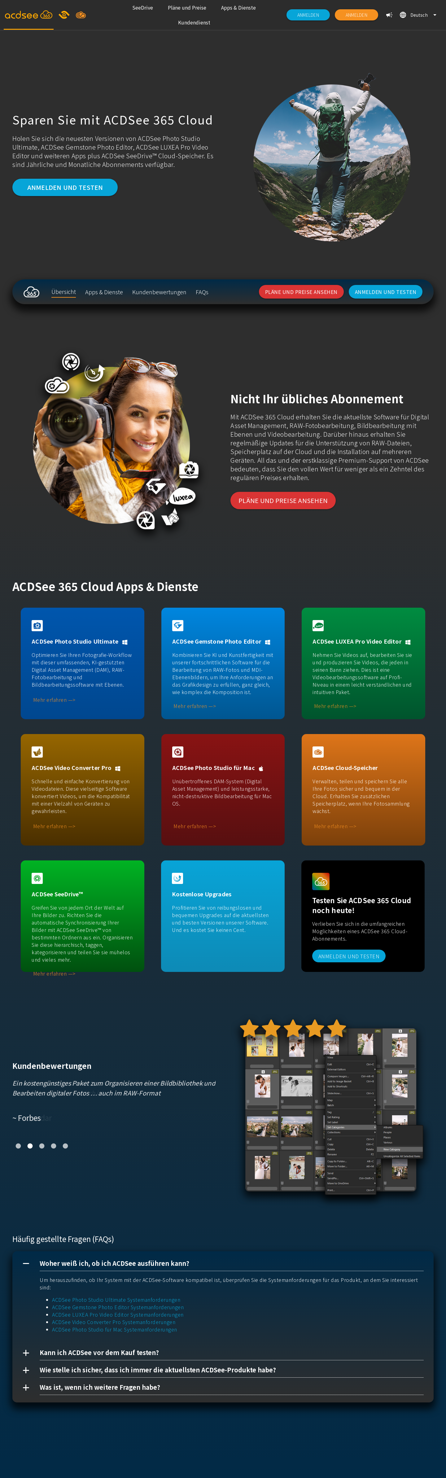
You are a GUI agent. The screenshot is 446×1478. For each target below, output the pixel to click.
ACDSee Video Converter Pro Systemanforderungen (113, 1322)
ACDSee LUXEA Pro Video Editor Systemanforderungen (118, 1314)
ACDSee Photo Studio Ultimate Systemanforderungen (116, 1299)
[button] (223, 1263)
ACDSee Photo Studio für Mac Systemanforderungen (114, 1329)
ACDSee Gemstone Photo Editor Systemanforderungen (118, 1307)
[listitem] (142, 7)
